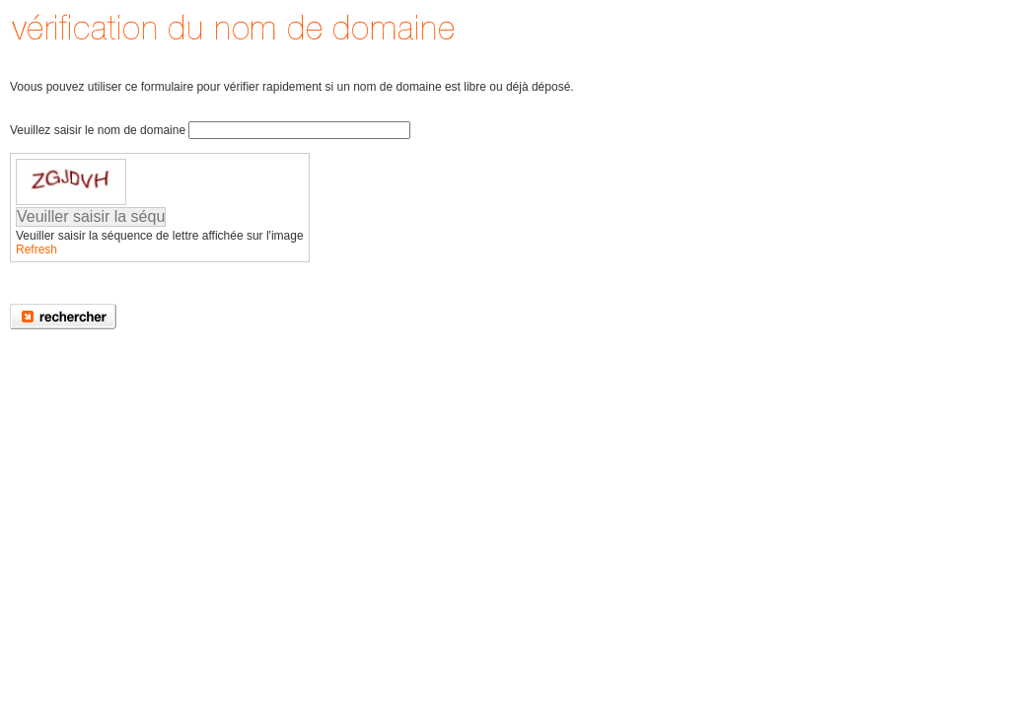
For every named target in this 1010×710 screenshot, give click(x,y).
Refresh (36, 249)
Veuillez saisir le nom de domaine (97, 130)
